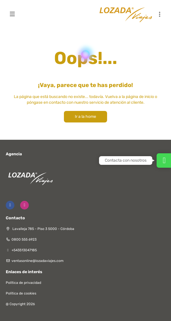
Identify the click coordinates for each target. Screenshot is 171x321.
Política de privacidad (23, 283)
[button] (159, 14)
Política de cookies (21, 293)
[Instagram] (24, 205)
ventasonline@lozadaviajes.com (38, 261)
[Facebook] (10, 205)
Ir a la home (85, 116)
